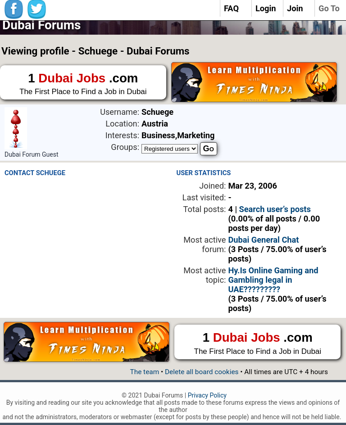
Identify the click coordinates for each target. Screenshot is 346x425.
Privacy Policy (207, 395)
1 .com (83, 84)
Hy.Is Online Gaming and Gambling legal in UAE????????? (273, 280)
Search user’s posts (275, 209)
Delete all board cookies (201, 372)
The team (144, 372)
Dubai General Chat (263, 239)
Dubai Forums (41, 25)
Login (265, 8)
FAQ (231, 8)
